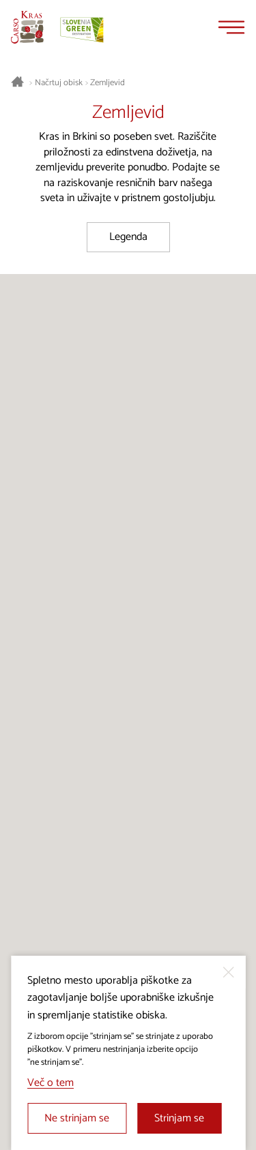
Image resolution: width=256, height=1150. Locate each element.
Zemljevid (107, 83)
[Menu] (231, 27)
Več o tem (50, 1083)
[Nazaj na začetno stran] (27, 27)
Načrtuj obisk (59, 83)
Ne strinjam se (76, 1118)
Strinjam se (179, 1118)
